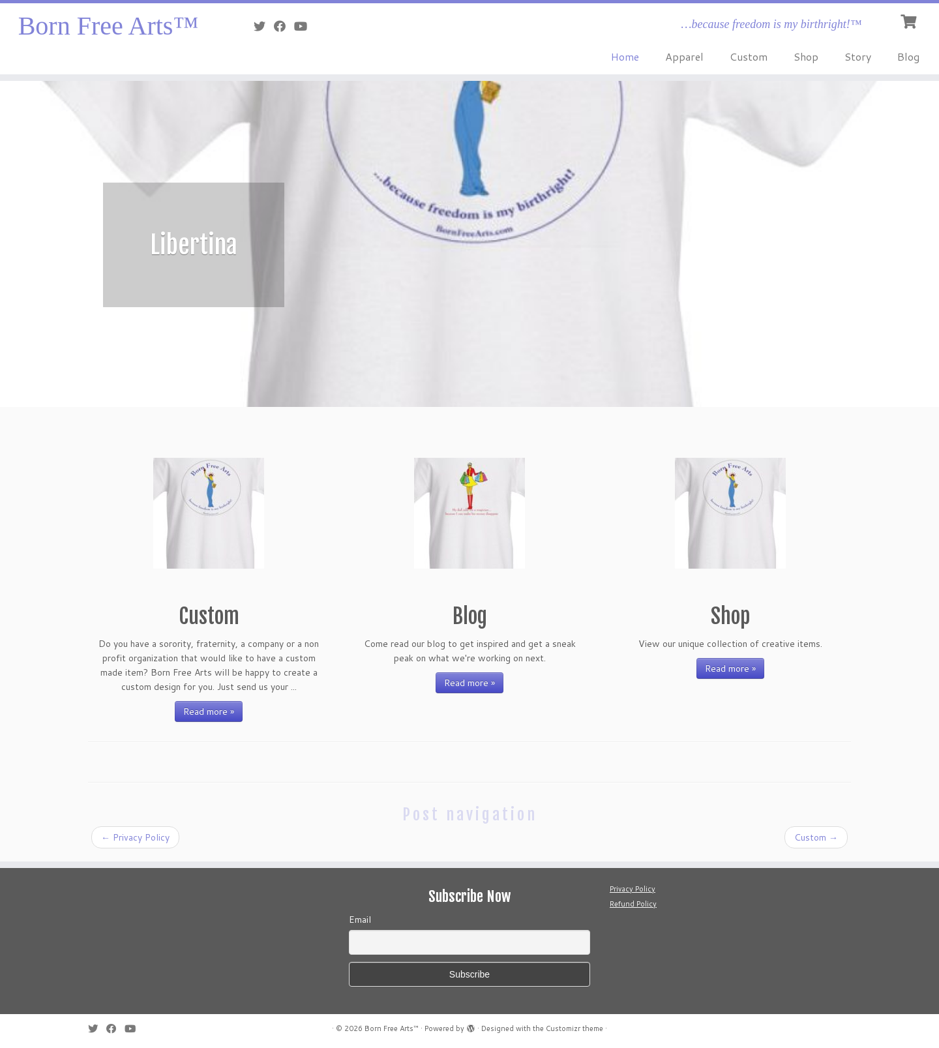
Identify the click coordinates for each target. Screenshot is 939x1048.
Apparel (684, 56)
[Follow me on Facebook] (284, 26)
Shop (806, 56)
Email (360, 919)
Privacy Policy (135, 837)
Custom (749, 56)
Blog (908, 56)
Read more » (208, 711)
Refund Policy (633, 904)
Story (857, 56)
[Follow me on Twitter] (264, 26)
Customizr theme (574, 1028)
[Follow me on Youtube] (305, 26)
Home (625, 56)
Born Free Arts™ (108, 25)
